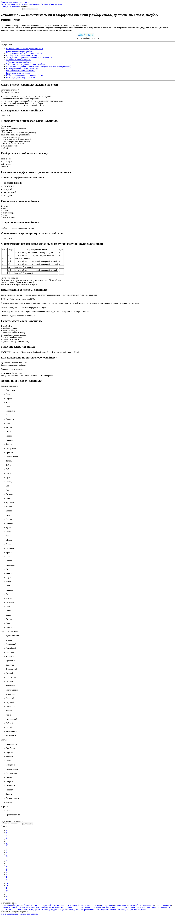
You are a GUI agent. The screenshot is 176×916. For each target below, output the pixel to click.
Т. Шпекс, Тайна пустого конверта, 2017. (18, 299)
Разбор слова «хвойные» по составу (21, 55)
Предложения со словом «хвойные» (22, 68)
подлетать (79, 907)
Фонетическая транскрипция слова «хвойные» (26, 64)
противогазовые (20, 909)
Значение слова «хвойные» (18, 73)
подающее (69, 907)
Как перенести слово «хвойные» (20, 51)
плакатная (59, 907)
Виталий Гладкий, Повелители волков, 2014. (19, 316)
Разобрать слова (30, 9)
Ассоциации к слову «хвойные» (20, 77)
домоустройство (135, 905)
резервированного (91, 909)
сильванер (135, 909)
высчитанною (59, 905)
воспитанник (6, 905)
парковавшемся (32, 907)
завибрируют (148, 905)
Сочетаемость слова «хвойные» (20, 71)
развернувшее (34, 909)
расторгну (78, 909)
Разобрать (28, 824)
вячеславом (85, 905)
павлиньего (5, 907)
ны (5, 103)
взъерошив (38, 905)
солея (143, 909)
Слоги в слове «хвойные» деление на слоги (24, 49)
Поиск (3, 914)
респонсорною (124, 909)
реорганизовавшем (108, 909)
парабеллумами (18, 907)
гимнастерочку (120, 905)
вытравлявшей (72, 905)
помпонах (116, 907)
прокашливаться (164, 907)
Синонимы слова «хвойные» (18, 60)
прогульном (151, 907)
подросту (88, 907)
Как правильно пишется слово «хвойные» (24, 75)
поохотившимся (128, 907)
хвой (6, 96)
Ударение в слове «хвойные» (18, 62)
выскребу (48, 905)
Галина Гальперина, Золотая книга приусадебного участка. (25, 307)
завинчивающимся (163, 905)
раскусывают (67, 909)
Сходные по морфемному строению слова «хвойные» (29, 57)
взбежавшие (27, 905)
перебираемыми (47, 907)
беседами (17, 905)
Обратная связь (13, 914)
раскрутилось (55, 909)
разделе (45, 909)
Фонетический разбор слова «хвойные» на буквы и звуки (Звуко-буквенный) (38, 66)
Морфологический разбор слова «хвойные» (25, 53)
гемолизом (95, 905)
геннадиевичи (107, 905)
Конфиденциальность (29, 914)
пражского (141, 907)
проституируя (6, 909)
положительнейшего (102, 907)
